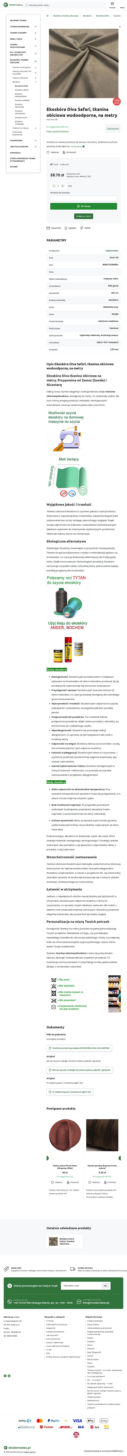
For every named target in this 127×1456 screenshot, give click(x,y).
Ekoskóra (87, 16)
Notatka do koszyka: (60, 192)
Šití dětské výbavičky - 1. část (99, 1383)
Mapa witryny (30, 1452)
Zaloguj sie (105, 1286)
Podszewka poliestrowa (17, 133)
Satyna (90, 1338)
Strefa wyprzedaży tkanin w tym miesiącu (22, 159)
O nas (48, 1349)
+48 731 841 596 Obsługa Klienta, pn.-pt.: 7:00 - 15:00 (43, 1302)
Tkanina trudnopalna (22, 67)
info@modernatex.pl (96, 1302)
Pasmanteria (16, 140)
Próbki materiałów (95, 1321)
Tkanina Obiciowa (20, 78)
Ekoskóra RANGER (22, 100)
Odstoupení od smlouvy (56, 1324)
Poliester (91, 1348)
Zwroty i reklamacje (54, 1342)
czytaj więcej (76, 146)
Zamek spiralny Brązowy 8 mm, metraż (102, 1166)
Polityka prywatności (55, 1332)
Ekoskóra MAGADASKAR (21, 95)
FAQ (48, 1353)
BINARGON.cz (117, 1451)
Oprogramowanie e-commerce (98, 1451)
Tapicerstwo (113, 128)
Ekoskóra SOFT (21, 117)
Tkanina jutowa (93, 1397)
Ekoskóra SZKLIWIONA (20, 112)
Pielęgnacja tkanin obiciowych (100, 1387)
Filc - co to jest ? (94, 1380)
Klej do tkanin (93, 1359)
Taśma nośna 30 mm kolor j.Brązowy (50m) (65, 1166)
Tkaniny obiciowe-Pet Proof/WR (22, 72)
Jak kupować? (52, 1335)
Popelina (91, 1341)
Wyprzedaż (15, 153)
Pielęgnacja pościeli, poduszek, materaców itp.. (100, 1333)
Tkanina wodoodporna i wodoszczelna (103, 1404)
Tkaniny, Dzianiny (18, 33)
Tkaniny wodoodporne (17, 45)
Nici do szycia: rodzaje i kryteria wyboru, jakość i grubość (104, 1392)
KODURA (90, 1366)
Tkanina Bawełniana (19, 26)
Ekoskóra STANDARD (19, 122)
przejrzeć (91, 1408)
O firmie (49, 1321)
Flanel (89, 1345)
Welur (89, 1363)
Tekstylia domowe (19, 146)
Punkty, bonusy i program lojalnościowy (63, 1357)
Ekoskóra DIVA (102, 16)
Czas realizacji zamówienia (57, 1346)
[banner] (11, 4)
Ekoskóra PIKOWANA (19, 105)
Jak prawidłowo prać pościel (99, 1328)
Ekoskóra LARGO (22, 90)
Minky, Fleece (16, 39)
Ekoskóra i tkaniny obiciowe (65, 16)
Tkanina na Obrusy (21, 128)
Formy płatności (53, 1339)
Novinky (14, 167)
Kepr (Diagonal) (94, 1352)
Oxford (90, 1356)
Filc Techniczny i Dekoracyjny (18, 53)
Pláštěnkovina (93, 1400)
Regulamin (51, 1328)
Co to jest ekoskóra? (96, 1376)
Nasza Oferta (93, 1324)
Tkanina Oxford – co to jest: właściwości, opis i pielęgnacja (104, 1371)
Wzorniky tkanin (18, 20)
